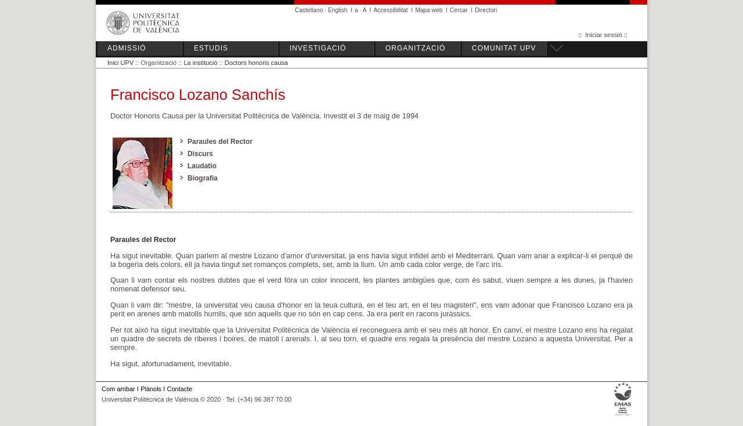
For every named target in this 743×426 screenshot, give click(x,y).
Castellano (309, 10)
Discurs (200, 154)
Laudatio (202, 166)
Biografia (202, 178)
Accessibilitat (390, 10)
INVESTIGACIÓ (318, 48)
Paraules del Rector (220, 142)
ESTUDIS (211, 48)
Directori (486, 10)
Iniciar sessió (603, 34)
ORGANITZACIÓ (415, 48)
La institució (200, 62)
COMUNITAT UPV (504, 48)
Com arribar (118, 388)
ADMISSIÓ (126, 48)
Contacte (180, 388)
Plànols (150, 388)
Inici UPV (120, 62)
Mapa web (428, 10)
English (338, 10)
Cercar (459, 10)
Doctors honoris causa (256, 62)
